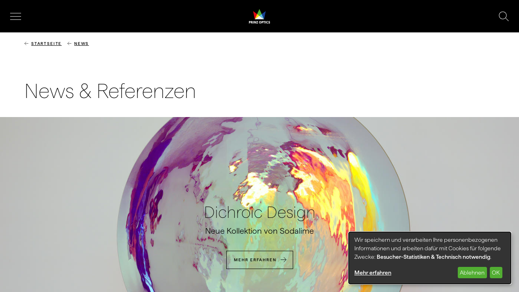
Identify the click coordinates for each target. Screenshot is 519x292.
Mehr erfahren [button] (372, 272)
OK (496, 272)
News (81, 43)
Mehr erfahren (255, 260)
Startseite (46, 43)
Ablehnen (472, 272)
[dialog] (430, 258)
